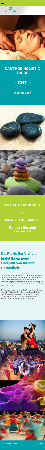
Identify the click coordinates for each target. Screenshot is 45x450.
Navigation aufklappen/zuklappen (22, 3)
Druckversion (7, 443)
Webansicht (39, 443)
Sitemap (15, 443)
